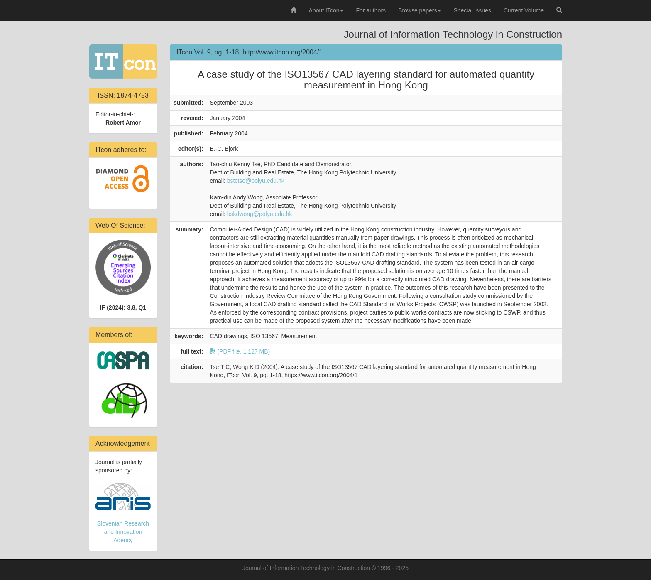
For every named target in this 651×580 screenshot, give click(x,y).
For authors (371, 10)
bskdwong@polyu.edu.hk (259, 214)
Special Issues (472, 10)
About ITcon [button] (326, 10)
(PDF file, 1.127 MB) (240, 351)
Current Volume (524, 10)
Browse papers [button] (419, 10)
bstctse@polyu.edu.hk (255, 180)
